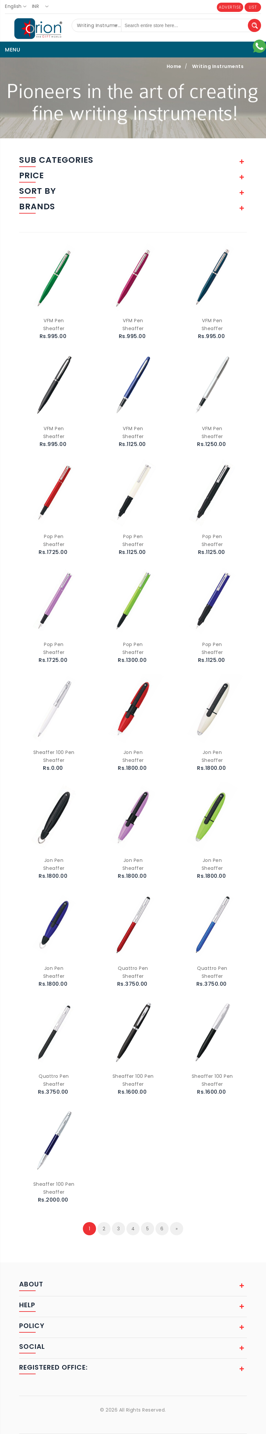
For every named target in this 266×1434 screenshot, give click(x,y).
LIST (253, 7)
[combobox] (17, 6)
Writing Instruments (218, 66)
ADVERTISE (230, 7)
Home (174, 66)
